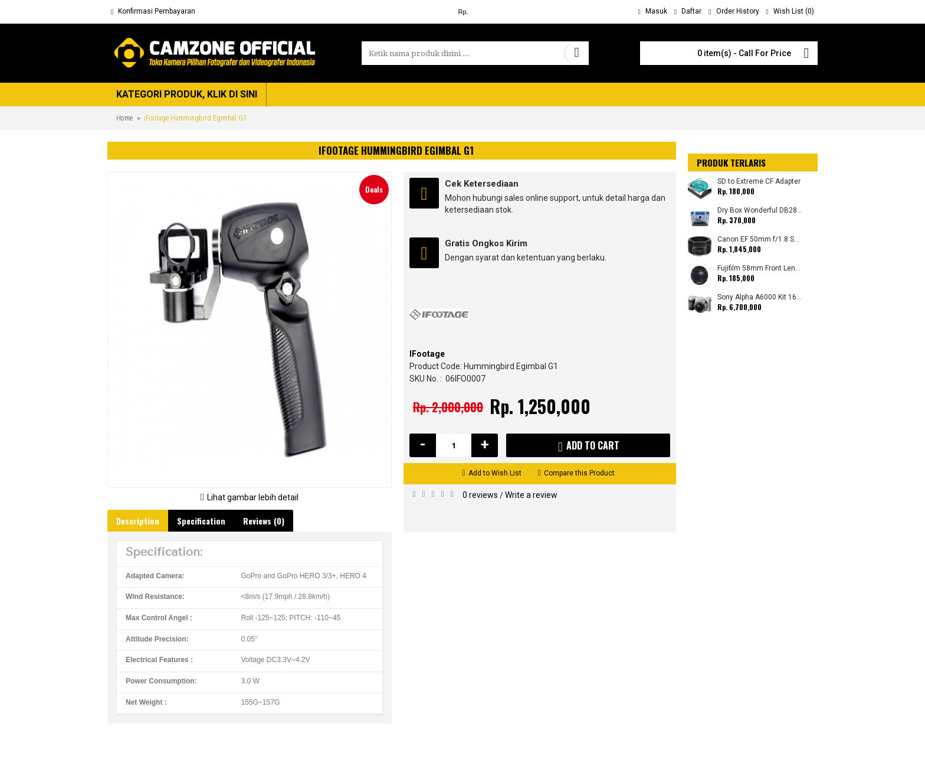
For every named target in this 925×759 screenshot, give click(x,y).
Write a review (531, 495)
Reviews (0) (263, 520)
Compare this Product (579, 473)
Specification (201, 520)
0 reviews (480, 495)
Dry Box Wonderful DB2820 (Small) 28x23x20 (760, 210)
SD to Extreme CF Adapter (759, 181)
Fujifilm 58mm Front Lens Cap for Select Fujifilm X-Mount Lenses (760, 268)
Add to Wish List (494, 473)
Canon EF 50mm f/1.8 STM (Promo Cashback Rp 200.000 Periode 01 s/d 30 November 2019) (760, 239)
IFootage (427, 354)
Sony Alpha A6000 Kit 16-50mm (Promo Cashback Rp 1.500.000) (760, 297)
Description (137, 520)
